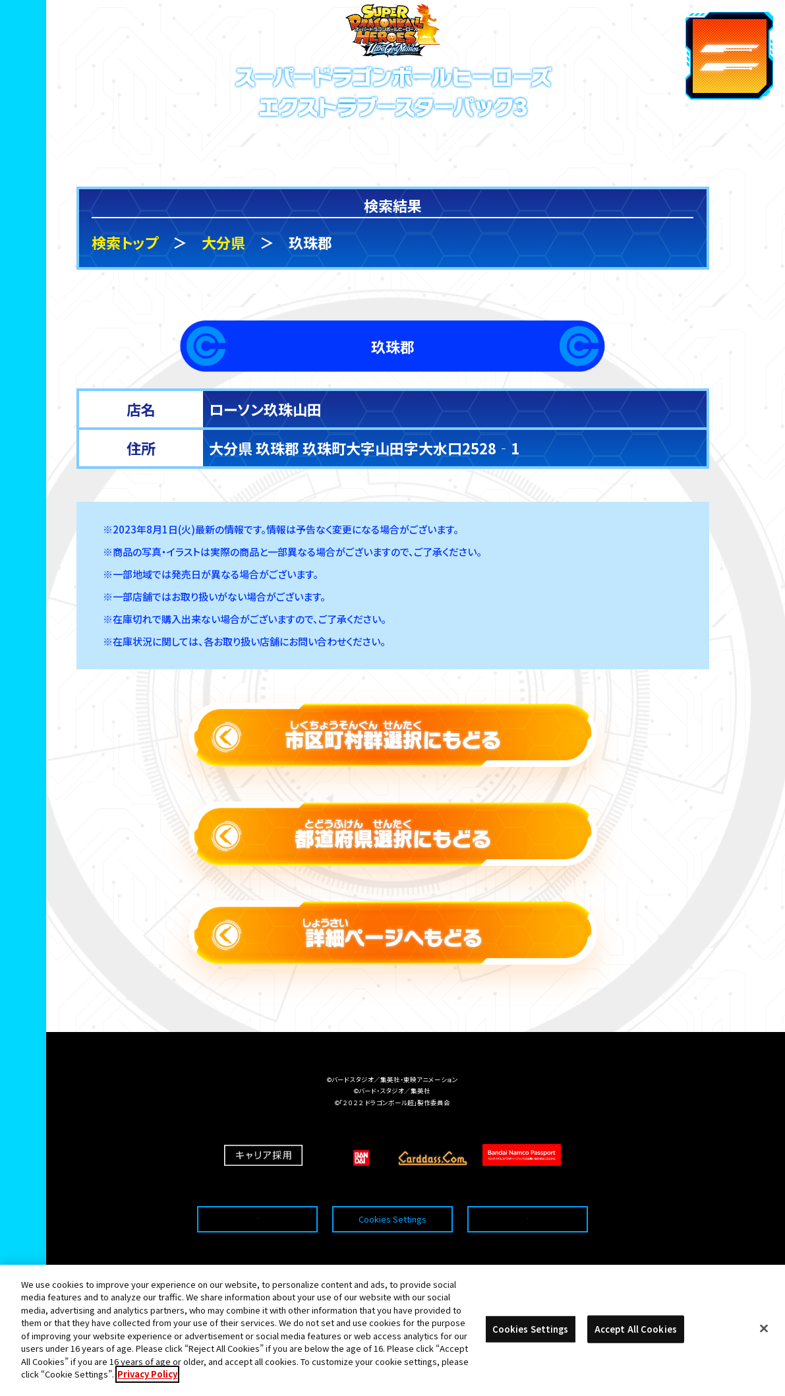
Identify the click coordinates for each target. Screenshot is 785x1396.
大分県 (223, 242)
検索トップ (125, 242)
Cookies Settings (392, 1191)
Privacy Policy (147, 1386)
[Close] (763, 1340)
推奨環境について (257, 1191)
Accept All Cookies (636, 1341)
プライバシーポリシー (527, 1191)
